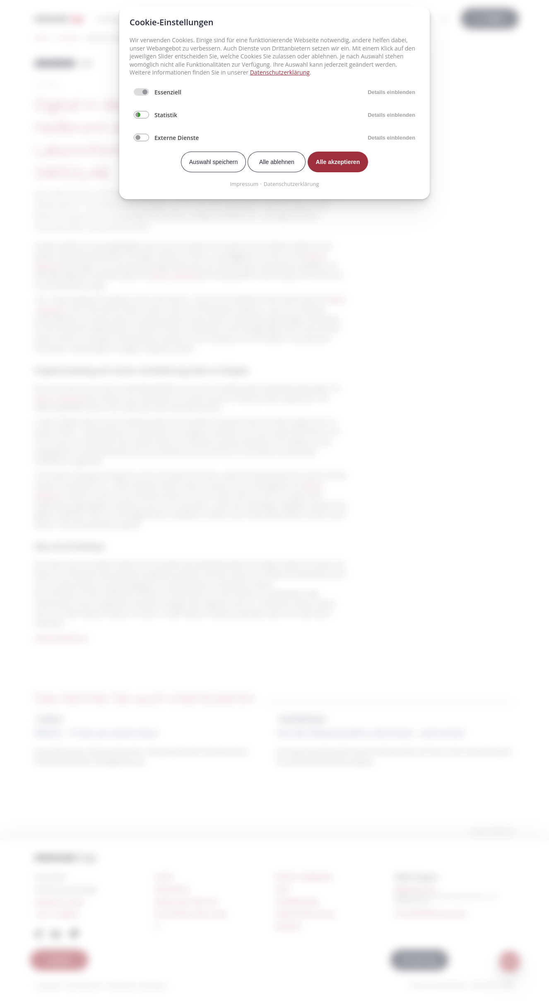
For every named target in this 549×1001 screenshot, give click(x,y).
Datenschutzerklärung (280, 72)
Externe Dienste (176, 138)
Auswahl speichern (213, 162)
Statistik (165, 115)
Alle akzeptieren (338, 162)
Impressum (244, 184)
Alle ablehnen (276, 162)
